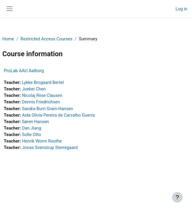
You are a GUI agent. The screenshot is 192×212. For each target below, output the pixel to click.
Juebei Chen (34, 89)
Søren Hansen (35, 121)
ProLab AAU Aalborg (24, 70)
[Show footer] (177, 197)
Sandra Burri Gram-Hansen (47, 108)
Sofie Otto (31, 134)
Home (8, 39)
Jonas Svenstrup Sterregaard (50, 147)
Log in (181, 8)
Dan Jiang (31, 128)
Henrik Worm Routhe (41, 141)
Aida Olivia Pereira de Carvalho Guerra (58, 115)
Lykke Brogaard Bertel (43, 82)
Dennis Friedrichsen (41, 102)
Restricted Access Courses (46, 39)
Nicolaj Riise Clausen (42, 95)
